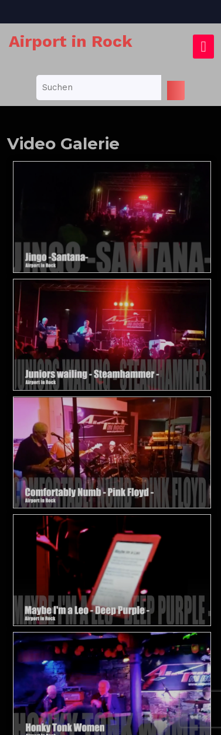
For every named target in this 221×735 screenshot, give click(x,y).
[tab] (203, 47)
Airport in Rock (70, 41)
